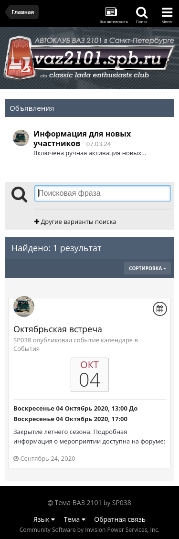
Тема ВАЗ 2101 (78, 502)
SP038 (121, 502)
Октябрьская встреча (57, 329)
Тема (74, 519)
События (26, 348)
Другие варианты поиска (75, 221)
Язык (44, 519)
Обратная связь (120, 519)
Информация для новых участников (82, 138)
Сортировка (147, 268)
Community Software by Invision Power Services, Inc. (89, 530)
